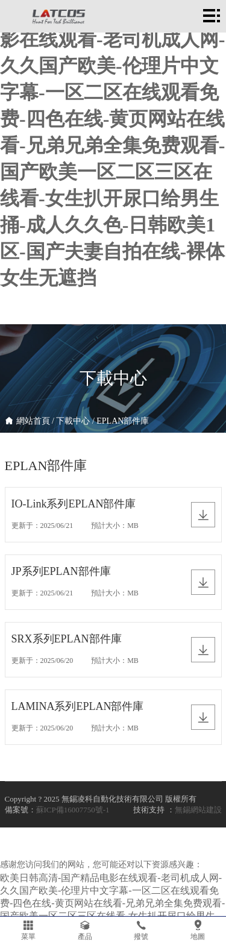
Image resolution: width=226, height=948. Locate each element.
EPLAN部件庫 (122, 420)
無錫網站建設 (198, 809)
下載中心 (73, 420)
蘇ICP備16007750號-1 (73, 809)
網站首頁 (33, 420)
